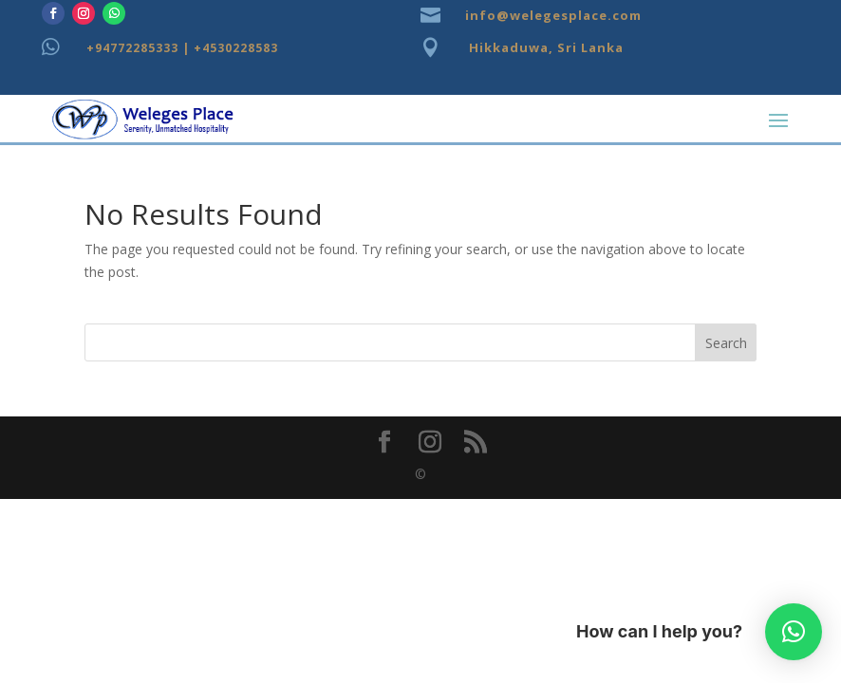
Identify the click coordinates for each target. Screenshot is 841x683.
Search (726, 343)
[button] (793, 631)
